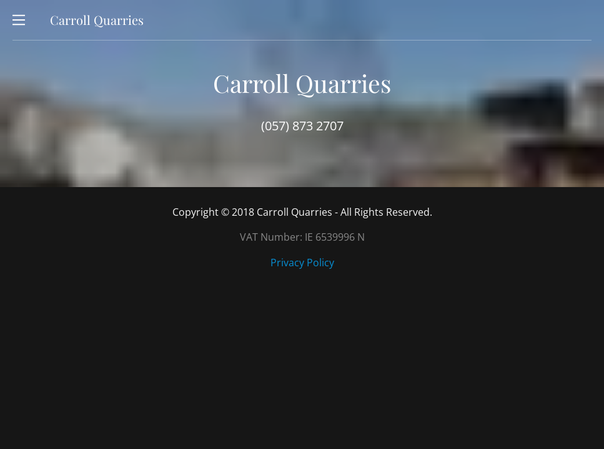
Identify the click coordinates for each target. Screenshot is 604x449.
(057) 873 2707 (302, 125)
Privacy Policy (302, 262)
